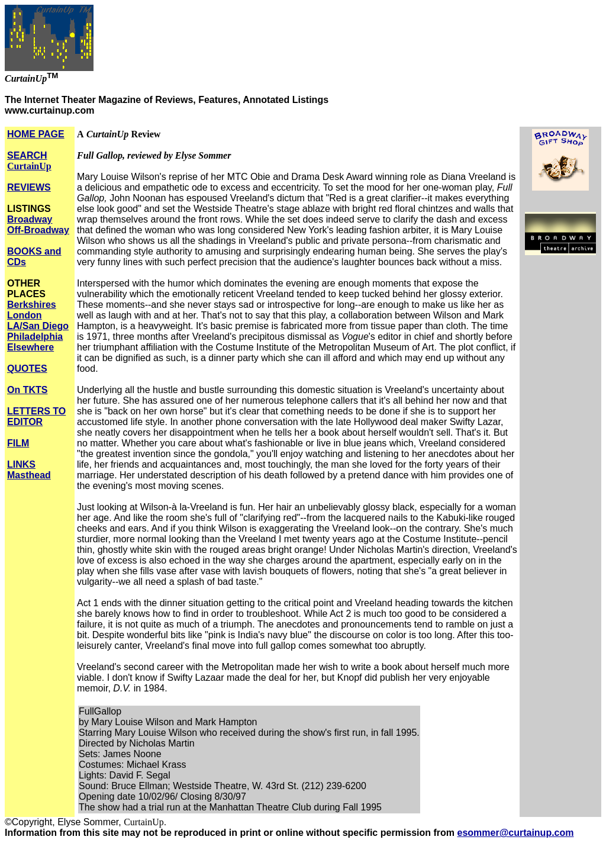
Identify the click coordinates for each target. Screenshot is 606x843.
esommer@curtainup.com (515, 833)
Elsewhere (30, 347)
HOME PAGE (36, 134)
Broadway (29, 219)
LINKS (21, 464)
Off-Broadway (38, 230)
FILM (18, 443)
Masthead (29, 475)
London (24, 315)
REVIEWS (29, 187)
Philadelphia (35, 337)
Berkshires (31, 305)
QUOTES (27, 368)
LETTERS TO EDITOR (36, 416)
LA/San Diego (38, 326)
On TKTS (27, 390)
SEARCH (29, 160)
